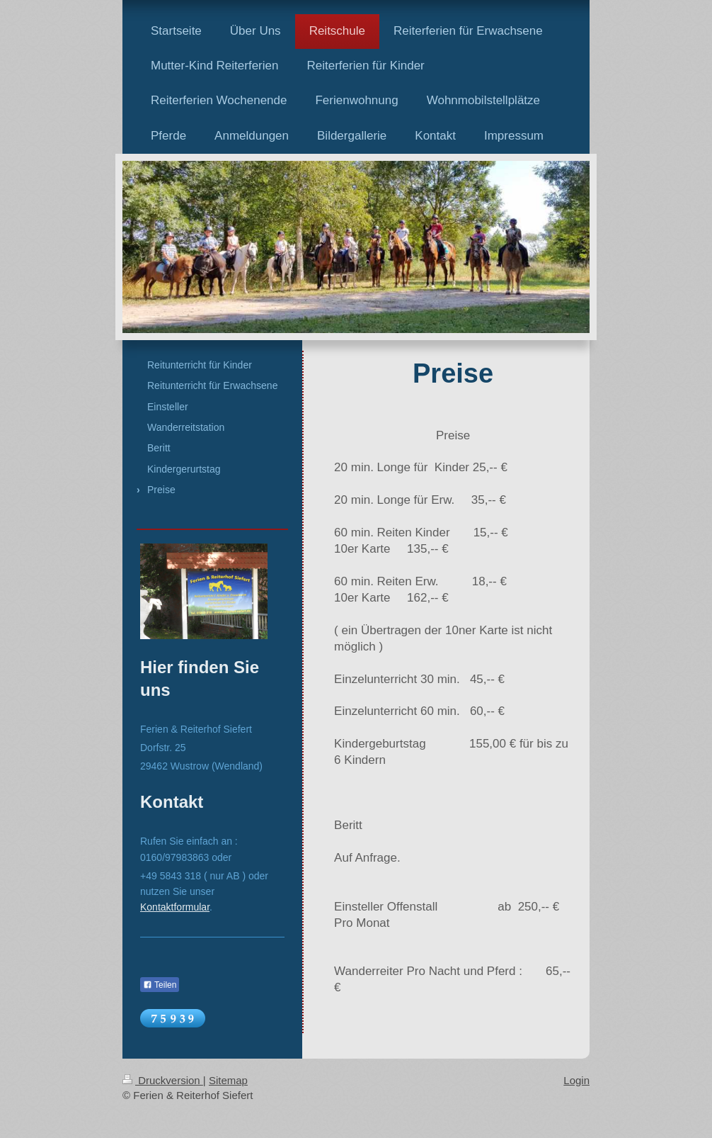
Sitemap (228, 1080)
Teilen (159, 985)
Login (576, 1080)
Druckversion (162, 1080)
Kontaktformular (174, 907)
